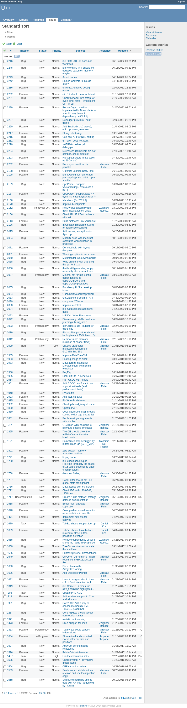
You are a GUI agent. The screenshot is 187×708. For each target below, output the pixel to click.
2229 (10, 107)
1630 (10, 566)
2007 (10, 275)
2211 (10, 140)
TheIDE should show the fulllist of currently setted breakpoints (76, 434)
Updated (123, 50)
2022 (10, 319)
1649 (10, 556)
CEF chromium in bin (74, 666)
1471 (10, 517)
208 (10, 592)
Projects (12, 1)
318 (10, 596)
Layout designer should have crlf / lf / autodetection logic (78, 581)
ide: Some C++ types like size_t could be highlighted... (78, 588)
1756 (10, 486)
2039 (10, 301)
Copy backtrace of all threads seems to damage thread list (79, 413)
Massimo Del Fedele (104, 444)
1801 (10, 450)
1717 (10, 497)
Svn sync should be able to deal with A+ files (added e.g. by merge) (79, 682)
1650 (10, 546)
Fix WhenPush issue (74, 400)
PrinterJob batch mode (75, 652)
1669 (10, 530)
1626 (10, 572)
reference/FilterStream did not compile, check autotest (79, 152)
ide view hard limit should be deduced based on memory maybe (78, 70)
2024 (10, 308)
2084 (10, 238)
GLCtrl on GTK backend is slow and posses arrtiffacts (77, 426)
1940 (10, 393)
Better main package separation (74, 505)
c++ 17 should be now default (79, 94)
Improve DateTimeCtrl (75, 355)
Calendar (66, 19)
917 (10, 425)
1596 (10, 652)
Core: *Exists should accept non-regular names (78, 614)
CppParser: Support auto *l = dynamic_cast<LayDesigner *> (79, 195)
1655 (10, 553)
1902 (10, 404)
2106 (10, 224)
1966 (10, 372)
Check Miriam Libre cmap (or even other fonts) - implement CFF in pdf (79, 101)
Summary (151, 35)
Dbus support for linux (75, 623)
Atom (126, 698)
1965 (10, 376)
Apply (9, 43)
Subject (80, 50)
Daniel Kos (104, 525)
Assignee (105, 50)
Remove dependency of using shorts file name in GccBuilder (79, 541)
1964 (10, 379)
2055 (10, 287)
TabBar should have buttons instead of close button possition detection (78, 533)
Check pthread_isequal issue (79, 404)
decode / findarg (71, 473)
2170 (10, 204)
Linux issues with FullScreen (78, 486)
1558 (10, 679)
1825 (10, 431)
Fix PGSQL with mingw (75, 379)
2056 (10, 268)
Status (43, 50)
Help (20, 1)
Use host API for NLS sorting (78, 137)
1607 (10, 645)
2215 (10, 137)
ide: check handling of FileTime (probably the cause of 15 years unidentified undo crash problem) (79, 465)
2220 (10, 126)
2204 (10, 151)
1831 (10, 418)
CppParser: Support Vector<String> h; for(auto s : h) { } (78, 187)
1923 (10, 396)
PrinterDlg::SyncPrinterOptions (79, 553)
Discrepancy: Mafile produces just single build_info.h (79, 321)
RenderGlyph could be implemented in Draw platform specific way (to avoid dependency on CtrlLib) (79, 112)
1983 (10, 359)
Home (4, 1)
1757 (10, 480)
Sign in (181, 1)
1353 (10, 629)
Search (143, 7)
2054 (10, 294)
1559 (10, 670)
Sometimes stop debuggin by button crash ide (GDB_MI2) (79, 442)
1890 (10, 408)
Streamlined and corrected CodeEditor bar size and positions (77, 639)
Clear (19, 43)
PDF (140, 698)
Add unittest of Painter (75, 572)
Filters (10, 32)
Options (11, 36)
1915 (10, 400)
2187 (10, 193)
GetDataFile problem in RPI (78, 297)
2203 (10, 157)
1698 (10, 510)
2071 (10, 247)
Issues (52, 19)
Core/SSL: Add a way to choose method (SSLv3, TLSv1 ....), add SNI (76, 606)
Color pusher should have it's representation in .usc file (79, 512)
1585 (10, 659)
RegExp (67, 372)
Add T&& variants (72, 396)
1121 (10, 441)
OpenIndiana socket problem (78, 294)
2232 (10, 94)
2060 (10, 258)
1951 (10, 383)
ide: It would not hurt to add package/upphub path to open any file (79, 177)
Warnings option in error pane (79, 254)
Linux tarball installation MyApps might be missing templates (77, 365)
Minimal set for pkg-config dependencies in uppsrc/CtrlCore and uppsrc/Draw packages (77, 279)
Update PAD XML (72, 592)
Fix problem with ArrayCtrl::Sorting (72, 568)
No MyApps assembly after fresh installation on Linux (77, 209)
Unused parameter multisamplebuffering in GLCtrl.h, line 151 (75, 348)
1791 (10, 457)
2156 (10, 214)
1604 (10, 636)
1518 (10, 503)
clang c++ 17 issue (73, 301)
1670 (10, 523)
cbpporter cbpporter (104, 638)
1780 (10, 461)
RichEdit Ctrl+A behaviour (77, 376)
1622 (10, 579)
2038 (10, 305)
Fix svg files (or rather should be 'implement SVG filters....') (79, 334)
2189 (10, 184)
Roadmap (38, 19)
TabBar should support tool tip (79, 523)
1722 (10, 490)
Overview (8, 19)
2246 (10, 61)
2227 (10, 120)
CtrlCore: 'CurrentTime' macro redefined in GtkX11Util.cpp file (79, 559)
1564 (10, 666)
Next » (13, 693)
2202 (10, 164)
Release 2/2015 (154, 50)
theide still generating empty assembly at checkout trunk (78, 270)
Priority (56, 50)
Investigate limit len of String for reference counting (78, 226)
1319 (10, 586)
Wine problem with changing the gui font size (78, 263)
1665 (10, 539)
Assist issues (70, 77)
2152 (10, 207)
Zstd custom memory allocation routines (74, 452)
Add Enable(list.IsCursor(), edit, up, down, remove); (77, 128)
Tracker (24, 50)
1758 (10, 473)
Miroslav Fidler (104, 166)
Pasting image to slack (75, 359)
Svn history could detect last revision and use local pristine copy (79, 673)
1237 (10, 612)
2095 (10, 231)
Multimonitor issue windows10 (79, 258)
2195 (10, 174)
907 (10, 603)
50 (44, 693)
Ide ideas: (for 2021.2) (75, 200)
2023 (10, 315)
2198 (10, 170)
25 (40, 693)
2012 (10, 339)
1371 (10, 619)
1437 (10, 656)
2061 (10, 254)
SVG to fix (68, 393)
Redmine (83, 705)
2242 (10, 81)
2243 (10, 77)
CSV (133, 698)
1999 (10, 345)
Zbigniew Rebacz (104, 209)
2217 (10, 133)
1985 (10, 355)
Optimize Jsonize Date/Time (78, 170)
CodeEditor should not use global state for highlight (77, 481)
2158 (10, 200)
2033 (10, 297)
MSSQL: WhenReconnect (77, 315)
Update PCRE (70, 408)
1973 (10, 362)
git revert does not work (76, 140)
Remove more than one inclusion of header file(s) (76, 341)
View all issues (154, 32)
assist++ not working (74, 619)
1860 (10, 411)
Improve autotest (72, 305)
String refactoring (72, 133)
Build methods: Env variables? (79, 221)
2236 (10, 87)
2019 (10, 332)
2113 (10, 221)
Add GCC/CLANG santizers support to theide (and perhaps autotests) (78, 386)
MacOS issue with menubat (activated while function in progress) (78, 241)
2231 (10, 98)
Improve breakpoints (74, 204)
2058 (10, 261)
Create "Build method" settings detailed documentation (79, 498)
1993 (10, 325)
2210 (10, 144)
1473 (10, 623)
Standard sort (153, 53)
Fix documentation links (76, 656)
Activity (23, 19)
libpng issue (69, 457)
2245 (10, 67)
